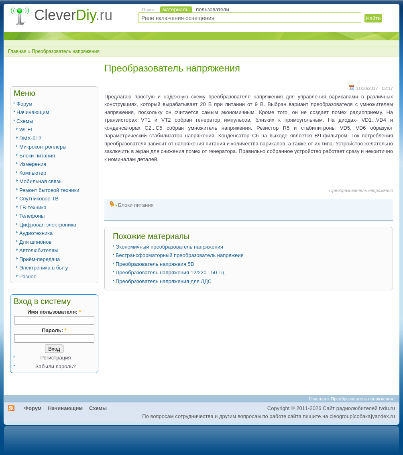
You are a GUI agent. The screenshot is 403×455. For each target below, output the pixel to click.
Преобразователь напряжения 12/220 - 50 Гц (170, 272)
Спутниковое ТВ (39, 199)
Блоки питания (37, 156)
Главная (17, 51)
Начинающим (32, 112)
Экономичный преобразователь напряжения (169, 247)
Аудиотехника (36, 233)
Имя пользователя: (54, 312)
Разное (28, 276)
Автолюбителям (38, 250)
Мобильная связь (40, 181)
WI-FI (25, 130)
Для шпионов (35, 242)
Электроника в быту (43, 268)
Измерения (32, 164)
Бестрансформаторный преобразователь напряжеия (180, 255)
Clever (73, 15)
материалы (176, 9)
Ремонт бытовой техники (49, 190)
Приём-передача (39, 259)
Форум (24, 104)
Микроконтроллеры (43, 147)
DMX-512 (30, 138)
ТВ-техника (33, 207)
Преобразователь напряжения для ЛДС (164, 281)
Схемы (24, 121)
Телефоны (32, 216)
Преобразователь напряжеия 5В (155, 264)
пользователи (212, 9)
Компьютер (32, 173)
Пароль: (54, 330)
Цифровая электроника (47, 225)
